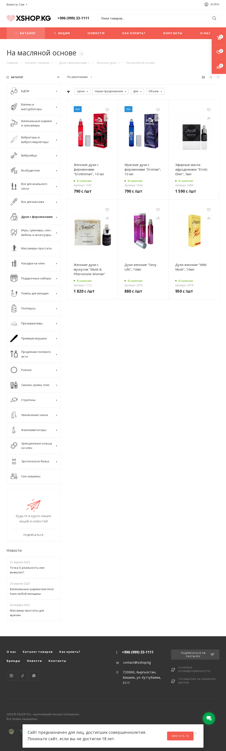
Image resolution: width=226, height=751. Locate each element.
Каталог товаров (38, 63)
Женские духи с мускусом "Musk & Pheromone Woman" (89, 269)
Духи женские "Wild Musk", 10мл (190, 266)
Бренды (13, 661)
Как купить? (133, 33)
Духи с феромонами (74, 63)
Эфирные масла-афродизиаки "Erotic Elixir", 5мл (191, 169)
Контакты (173, 33)
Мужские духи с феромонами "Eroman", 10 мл (142, 169)
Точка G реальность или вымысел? (27, 570)
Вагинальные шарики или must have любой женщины (32, 591)
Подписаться (33, 534)
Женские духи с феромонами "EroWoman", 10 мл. (89, 169)
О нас (205, 33)
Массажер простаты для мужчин (27, 612)
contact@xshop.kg (137, 662)
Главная (12, 63)
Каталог (25, 33)
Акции (62, 33)
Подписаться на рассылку (197, 654)
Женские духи (108, 63)
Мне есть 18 (180, 736)
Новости (96, 33)
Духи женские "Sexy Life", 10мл (140, 266)
